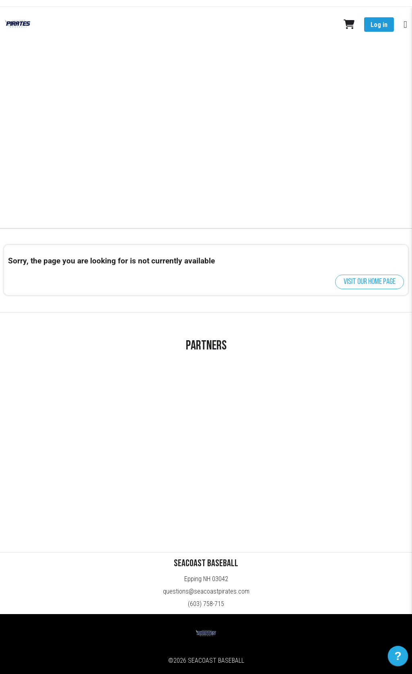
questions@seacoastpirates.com (206, 591)
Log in (379, 25)
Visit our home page (370, 282)
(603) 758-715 (206, 604)
